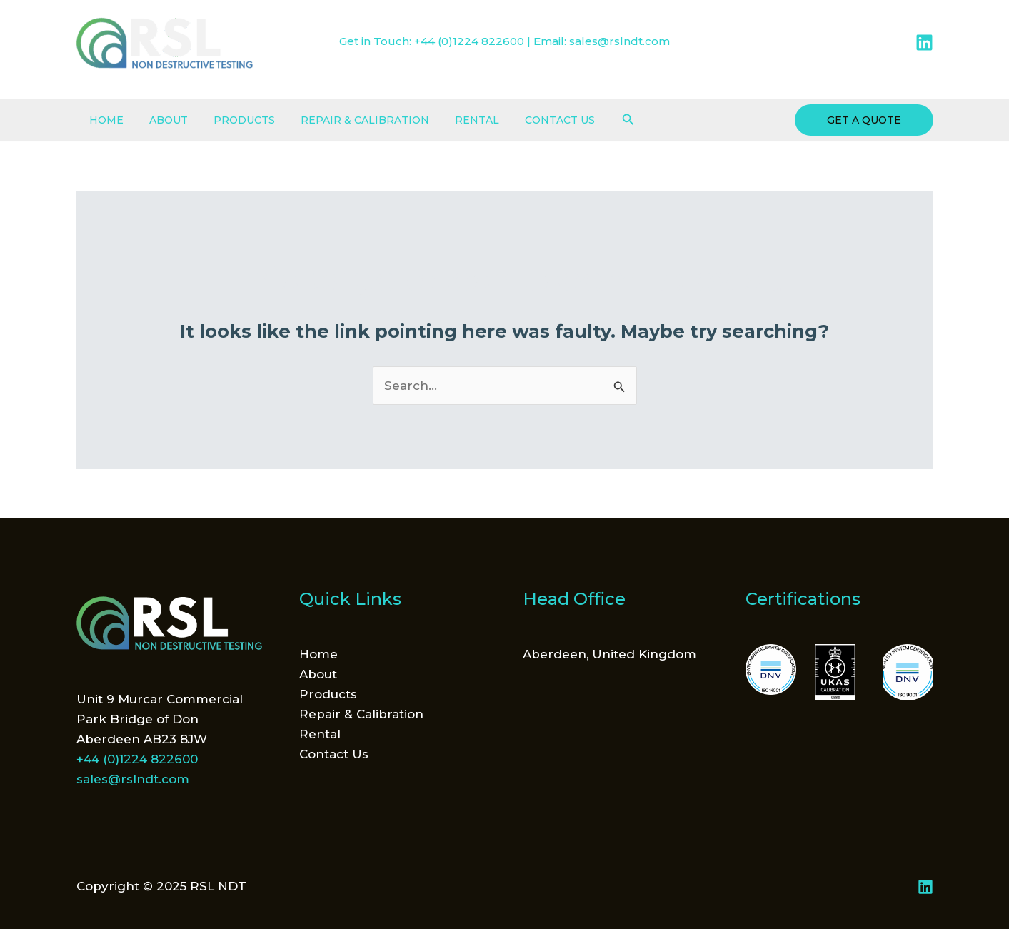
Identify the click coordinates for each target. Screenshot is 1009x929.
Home (103, 120)
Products (230, 120)
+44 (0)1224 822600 (469, 41)
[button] (594, 120)
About (160, 120)
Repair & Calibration (345, 120)
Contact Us (528, 120)
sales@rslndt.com (619, 41)
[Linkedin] (924, 42)
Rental (451, 120)
